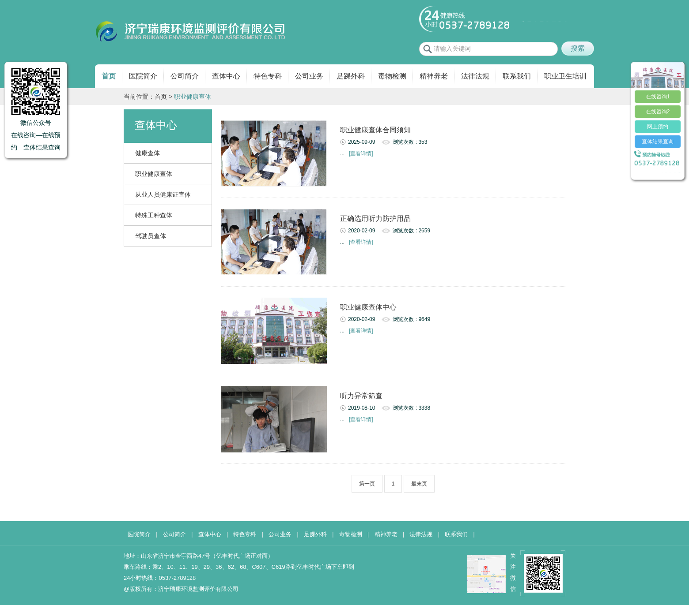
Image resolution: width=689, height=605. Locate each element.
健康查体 (147, 153)
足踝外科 (351, 76)
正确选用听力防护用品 (375, 218)
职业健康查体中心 (368, 307)
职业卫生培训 (565, 76)
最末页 (419, 484)
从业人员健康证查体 (163, 194)
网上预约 (657, 126)
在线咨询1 (658, 96)
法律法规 (475, 76)
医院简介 (143, 76)
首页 (109, 76)
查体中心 (226, 76)
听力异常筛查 (361, 396)
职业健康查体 (153, 173)
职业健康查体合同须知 (375, 130)
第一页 (367, 484)
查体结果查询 (658, 141)
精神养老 (434, 76)
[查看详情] (361, 153)
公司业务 (309, 76)
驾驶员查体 (150, 235)
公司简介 (184, 76)
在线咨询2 (658, 111)
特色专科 (268, 76)
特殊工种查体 (153, 215)
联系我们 (517, 76)
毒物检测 (392, 76)
